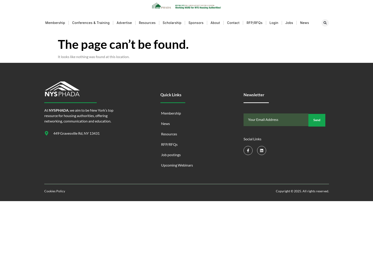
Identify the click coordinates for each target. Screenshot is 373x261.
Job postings (171, 153)
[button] (325, 21)
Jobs (289, 21)
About (215, 21)
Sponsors (196, 21)
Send (316, 118)
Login (274, 21)
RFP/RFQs (254, 21)
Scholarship (172, 21)
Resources (147, 21)
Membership (55, 21)
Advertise (124, 21)
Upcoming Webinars (177, 163)
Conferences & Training (91, 21)
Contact (233, 21)
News (304, 21)
